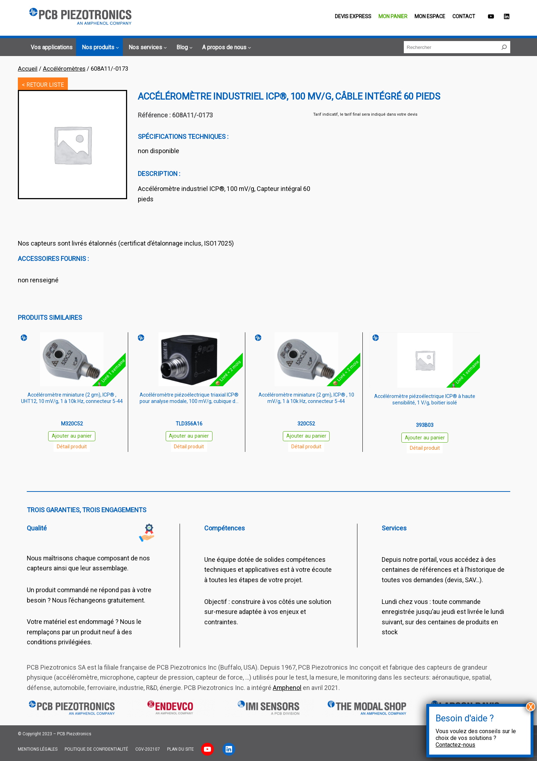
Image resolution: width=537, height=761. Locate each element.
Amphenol (287, 687)
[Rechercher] (504, 47)
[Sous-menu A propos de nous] (225, 47)
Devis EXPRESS (353, 16)
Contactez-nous (455, 744)
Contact (463, 16)
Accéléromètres (64, 68)
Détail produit (72, 446)
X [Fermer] (530, 706)
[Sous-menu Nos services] (146, 47)
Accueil (27, 68)
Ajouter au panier (72, 436)
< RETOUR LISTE (43, 84)
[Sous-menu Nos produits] (99, 47)
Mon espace (430, 16)
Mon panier (392, 16)
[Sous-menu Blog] (183, 47)
